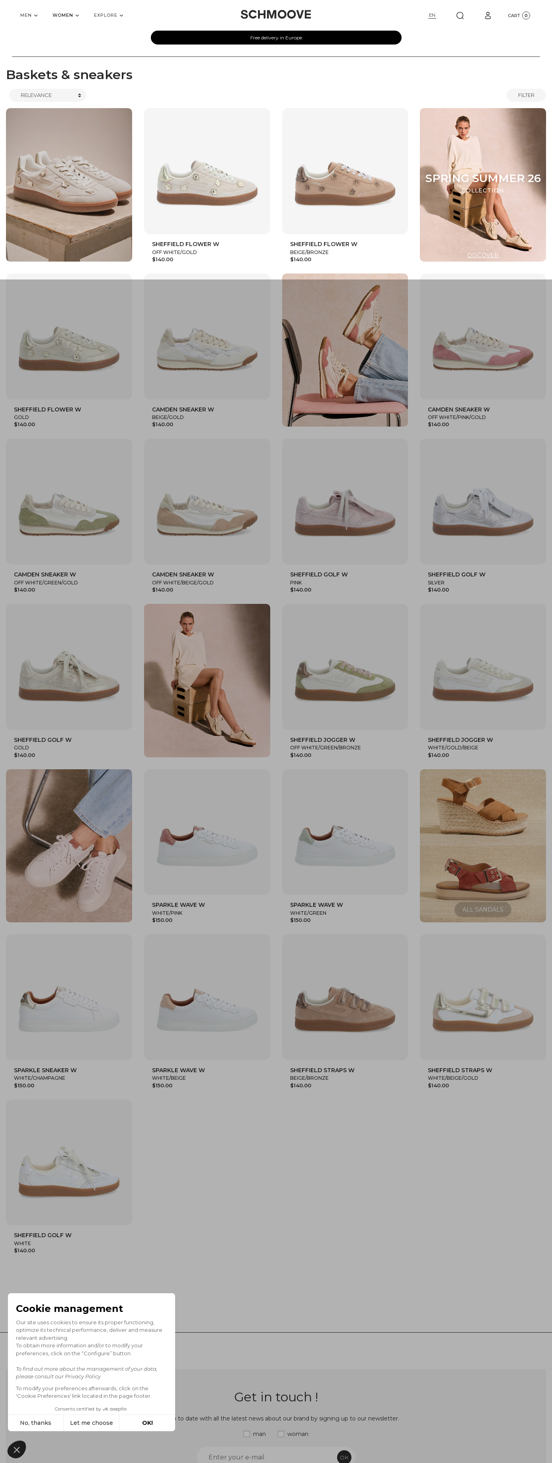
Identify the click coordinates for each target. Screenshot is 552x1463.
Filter (526, 95)
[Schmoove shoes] (276, 14)
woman (297, 1434)
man (259, 1434)
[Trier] (47, 95)
